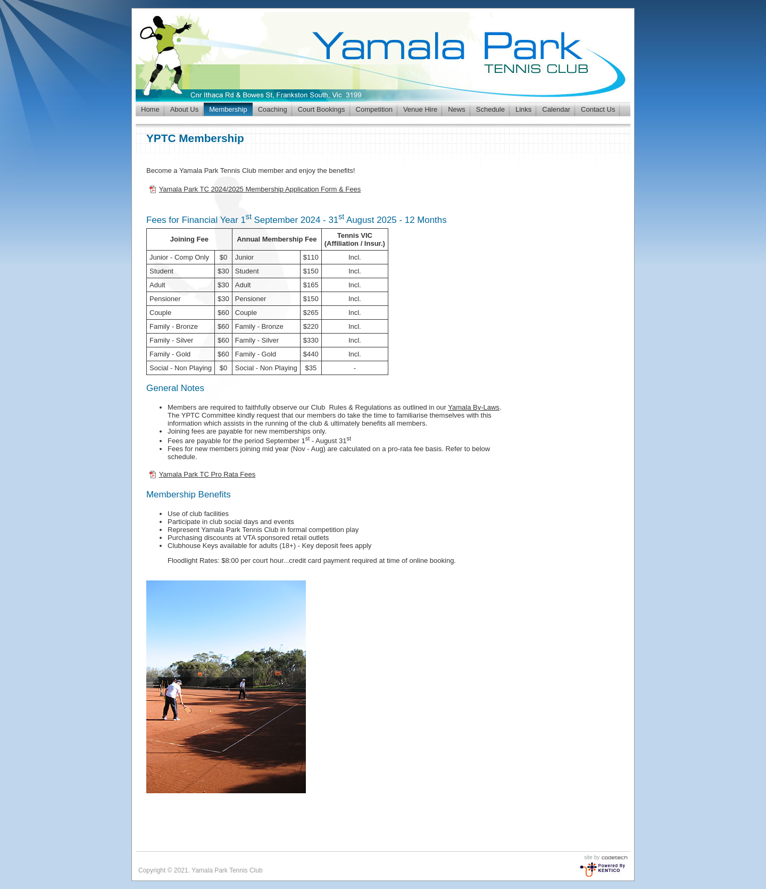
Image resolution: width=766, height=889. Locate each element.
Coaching (272, 109)
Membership (228, 109)
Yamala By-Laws (473, 407)
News (456, 109)
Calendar (556, 109)
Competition (374, 109)
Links (523, 109)
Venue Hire (420, 109)
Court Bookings (321, 109)
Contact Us (598, 109)
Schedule (490, 109)
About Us (184, 109)
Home (150, 109)
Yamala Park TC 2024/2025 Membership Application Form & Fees (260, 189)
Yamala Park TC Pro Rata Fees (207, 474)
